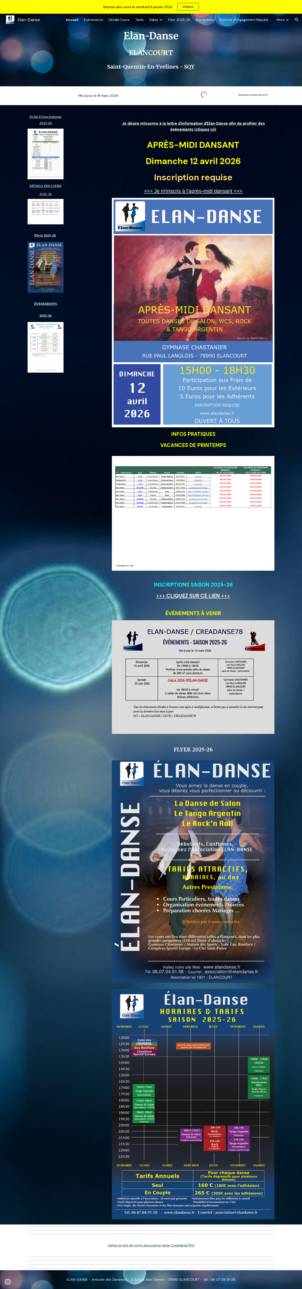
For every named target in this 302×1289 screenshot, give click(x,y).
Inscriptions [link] (205, 20)
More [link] (281, 20)
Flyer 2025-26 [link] (179, 20)
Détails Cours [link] (119, 20)
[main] (151, 50)
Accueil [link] (72, 20)
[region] (151, 7)
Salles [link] (153, 20)
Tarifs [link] (139, 20)
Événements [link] (93, 20)
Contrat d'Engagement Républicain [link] (245, 20)
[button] (297, 20)
